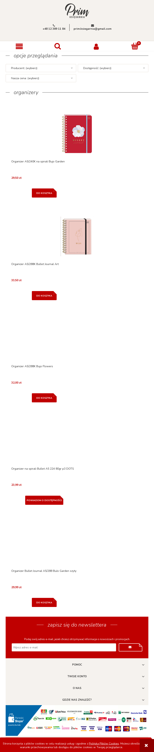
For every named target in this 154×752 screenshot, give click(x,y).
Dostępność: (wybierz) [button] (97, 68)
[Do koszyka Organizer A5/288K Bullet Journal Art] (44, 295)
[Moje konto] (96, 46)
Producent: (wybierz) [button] (24, 68)
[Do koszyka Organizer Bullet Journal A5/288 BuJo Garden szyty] (44, 602)
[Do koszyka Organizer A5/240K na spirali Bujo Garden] (44, 193)
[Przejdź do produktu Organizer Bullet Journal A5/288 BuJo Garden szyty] (77, 543)
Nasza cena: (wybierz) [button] (25, 78)
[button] (19, 46)
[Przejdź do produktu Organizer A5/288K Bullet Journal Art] (77, 236)
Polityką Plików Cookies (104, 744)
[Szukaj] (58, 46)
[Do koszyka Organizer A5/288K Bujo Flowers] (44, 397)
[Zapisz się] (130, 647)
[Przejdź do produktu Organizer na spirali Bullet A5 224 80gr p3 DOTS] (77, 441)
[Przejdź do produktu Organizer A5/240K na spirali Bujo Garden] (77, 134)
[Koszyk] (135, 46)
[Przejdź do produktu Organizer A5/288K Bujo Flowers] (77, 338)
